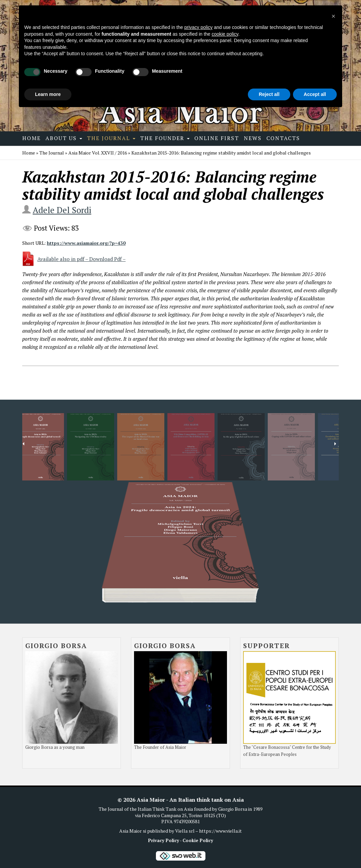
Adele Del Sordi (62, 209)
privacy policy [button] (198, 27)
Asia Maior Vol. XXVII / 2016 (97, 152)
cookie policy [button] (224, 34)
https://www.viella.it (220, 831)
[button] (333, 16)
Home (31, 138)
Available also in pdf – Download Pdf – (81, 259)
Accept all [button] (315, 94)
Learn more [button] (48, 94)
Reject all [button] (269, 94)
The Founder (165, 138)
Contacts (283, 138)
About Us (63, 138)
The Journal (111, 138)
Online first (216, 138)
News (253, 138)
